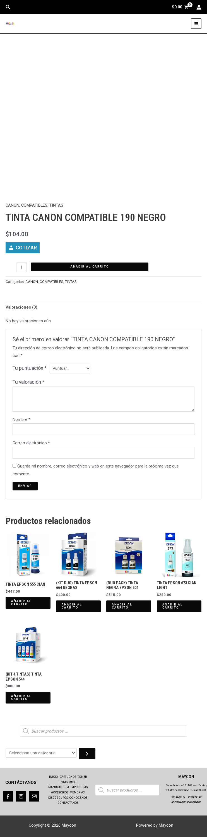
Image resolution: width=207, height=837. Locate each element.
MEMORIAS (77, 792)
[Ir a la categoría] (87, 753)
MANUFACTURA (58, 787)
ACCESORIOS (59, 792)
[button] (8, 7)
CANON (12, 205)
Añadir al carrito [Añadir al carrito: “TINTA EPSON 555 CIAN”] (21, 602)
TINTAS (56, 205)
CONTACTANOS (67, 802)
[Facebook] (8, 796)
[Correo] (34, 796)
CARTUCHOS (67, 776)
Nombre (21, 419)
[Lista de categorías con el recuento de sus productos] (41, 753)
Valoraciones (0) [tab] (21, 307)
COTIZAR (26, 248)
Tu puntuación (30, 368)
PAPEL (73, 782)
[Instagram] (21, 796)
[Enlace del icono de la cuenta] (198, 7)
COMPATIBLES (34, 205)
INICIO (53, 776)
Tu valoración (28, 382)
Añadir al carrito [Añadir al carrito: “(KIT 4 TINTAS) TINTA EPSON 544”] (21, 697)
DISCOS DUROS (58, 797)
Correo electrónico (31, 442)
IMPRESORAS (79, 787)
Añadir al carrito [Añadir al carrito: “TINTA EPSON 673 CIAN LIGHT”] (172, 606)
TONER (82, 776)
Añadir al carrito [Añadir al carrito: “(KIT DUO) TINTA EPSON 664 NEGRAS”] (72, 606)
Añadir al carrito (90, 266)
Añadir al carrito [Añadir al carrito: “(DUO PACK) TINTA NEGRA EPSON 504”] (122, 606)
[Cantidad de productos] (21, 267)
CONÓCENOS (78, 797)
